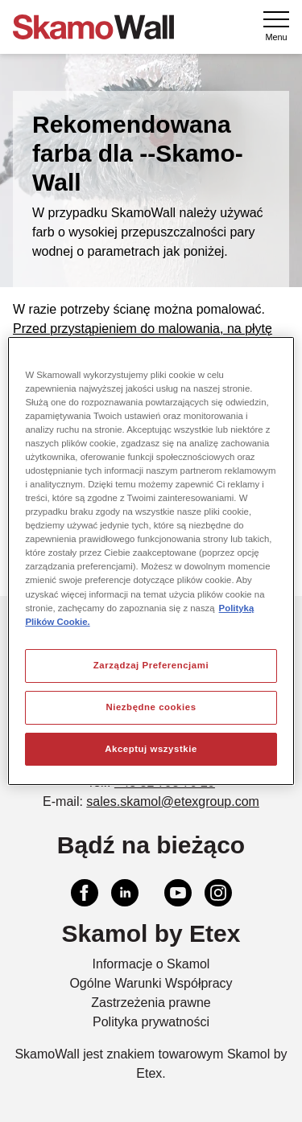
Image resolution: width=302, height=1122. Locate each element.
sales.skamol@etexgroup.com (172, 801)
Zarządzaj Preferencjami (151, 665)
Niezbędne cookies (150, 707)
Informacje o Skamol (151, 964)
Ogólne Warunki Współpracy (150, 983)
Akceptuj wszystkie (151, 749)
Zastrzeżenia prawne (151, 1002)
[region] (150, 561)
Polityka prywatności (151, 1022)
